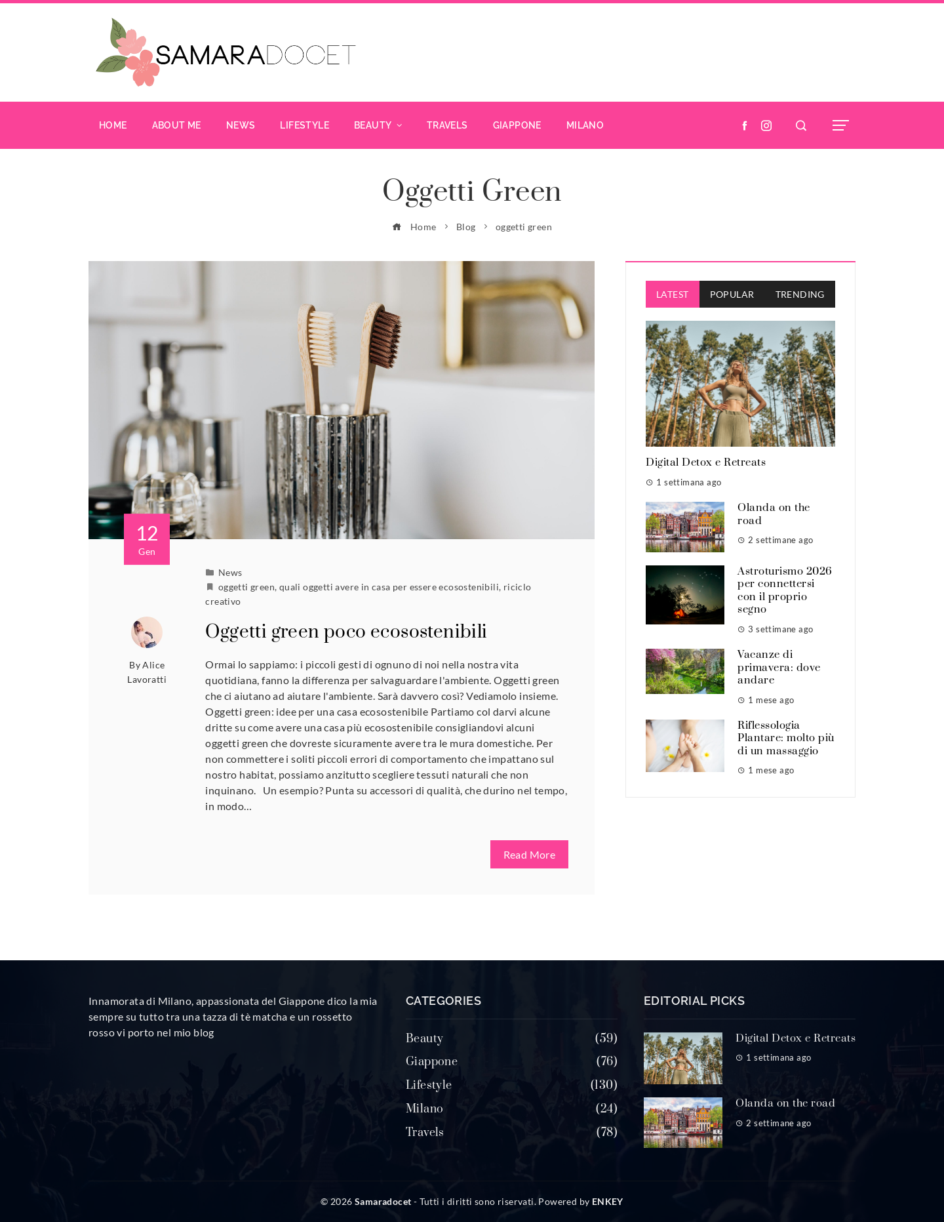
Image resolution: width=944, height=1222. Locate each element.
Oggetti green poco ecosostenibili (346, 632)
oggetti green (246, 586)
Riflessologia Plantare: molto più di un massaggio (786, 738)
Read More (529, 854)
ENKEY (607, 1201)
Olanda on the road (774, 514)
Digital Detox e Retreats (706, 462)
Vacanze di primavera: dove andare (779, 667)
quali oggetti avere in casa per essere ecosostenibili (389, 586)
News (230, 572)
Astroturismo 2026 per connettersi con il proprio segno (785, 591)
